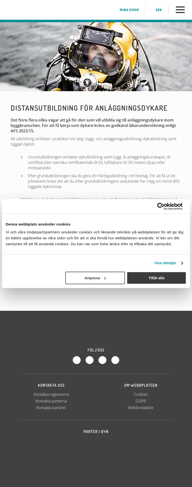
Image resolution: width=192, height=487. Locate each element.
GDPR (141, 401)
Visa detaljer (165, 263)
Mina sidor (124, 9)
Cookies (141, 394)
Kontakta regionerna (51, 394)
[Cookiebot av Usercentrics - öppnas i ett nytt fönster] (164, 206)
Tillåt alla (157, 278)
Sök (154, 9)
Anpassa (95, 278)
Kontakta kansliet (51, 407)
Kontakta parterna (51, 401)
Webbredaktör (141, 407)
